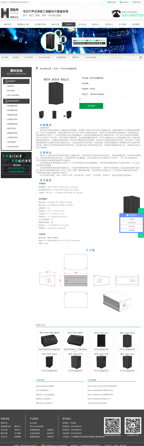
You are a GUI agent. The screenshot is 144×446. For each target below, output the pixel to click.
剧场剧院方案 (6, 426)
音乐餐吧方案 (40, 24)
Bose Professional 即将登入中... (99, 399)
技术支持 (82, 24)
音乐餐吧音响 (61, 57)
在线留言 (124, 2)
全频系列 (50, 430)
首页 (56, 69)
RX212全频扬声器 (69, 69)
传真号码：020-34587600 (72, 433)
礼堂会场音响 (35, 433)
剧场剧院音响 (12, 124)
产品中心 (69, 24)
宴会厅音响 (11, 128)
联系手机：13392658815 (72, 430)
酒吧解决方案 (23, 24)
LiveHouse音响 (90, 57)
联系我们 (137, 2)
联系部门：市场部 (69, 423)
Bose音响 (10, 91)
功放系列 (50, 437)
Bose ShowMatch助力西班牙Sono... (101, 390)
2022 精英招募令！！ (44, 390)
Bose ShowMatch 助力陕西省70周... (101, 395)
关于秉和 (122, 24)
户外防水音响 (12, 137)
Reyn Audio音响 (44, 57)
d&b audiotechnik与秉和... (45, 386)
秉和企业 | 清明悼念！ (44, 399)
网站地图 (111, 2)
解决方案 (55, 24)
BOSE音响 (29, 57)
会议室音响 (11, 142)
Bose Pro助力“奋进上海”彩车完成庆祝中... (103, 386)
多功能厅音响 (12, 119)
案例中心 (96, 24)
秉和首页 (8, 24)
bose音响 (33, 423)
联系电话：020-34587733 (72, 426)
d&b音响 (16, 57)
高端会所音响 (12, 115)
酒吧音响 (75, 57)
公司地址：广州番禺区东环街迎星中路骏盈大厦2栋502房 (84, 437)
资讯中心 (109, 24)
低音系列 (50, 433)
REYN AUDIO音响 (36, 426)
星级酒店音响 (12, 133)
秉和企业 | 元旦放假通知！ (46, 395)
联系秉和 (136, 24)
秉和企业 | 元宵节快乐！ (45, 403)
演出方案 (4, 430)
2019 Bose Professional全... (98, 403)
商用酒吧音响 (12, 106)
